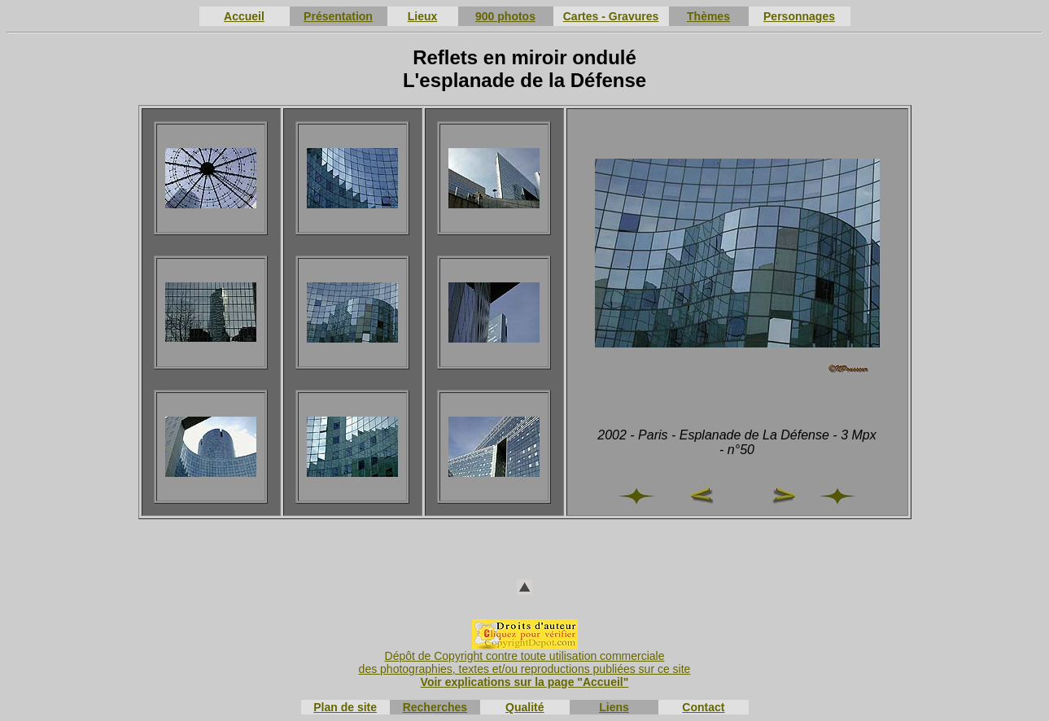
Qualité (524, 707)
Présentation (338, 16)
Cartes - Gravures (611, 16)
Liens (614, 707)
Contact (703, 707)
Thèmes (708, 16)
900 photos (505, 16)
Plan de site (345, 707)
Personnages (799, 16)
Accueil (244, 16)
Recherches (435, 707)
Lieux (423, 16)
